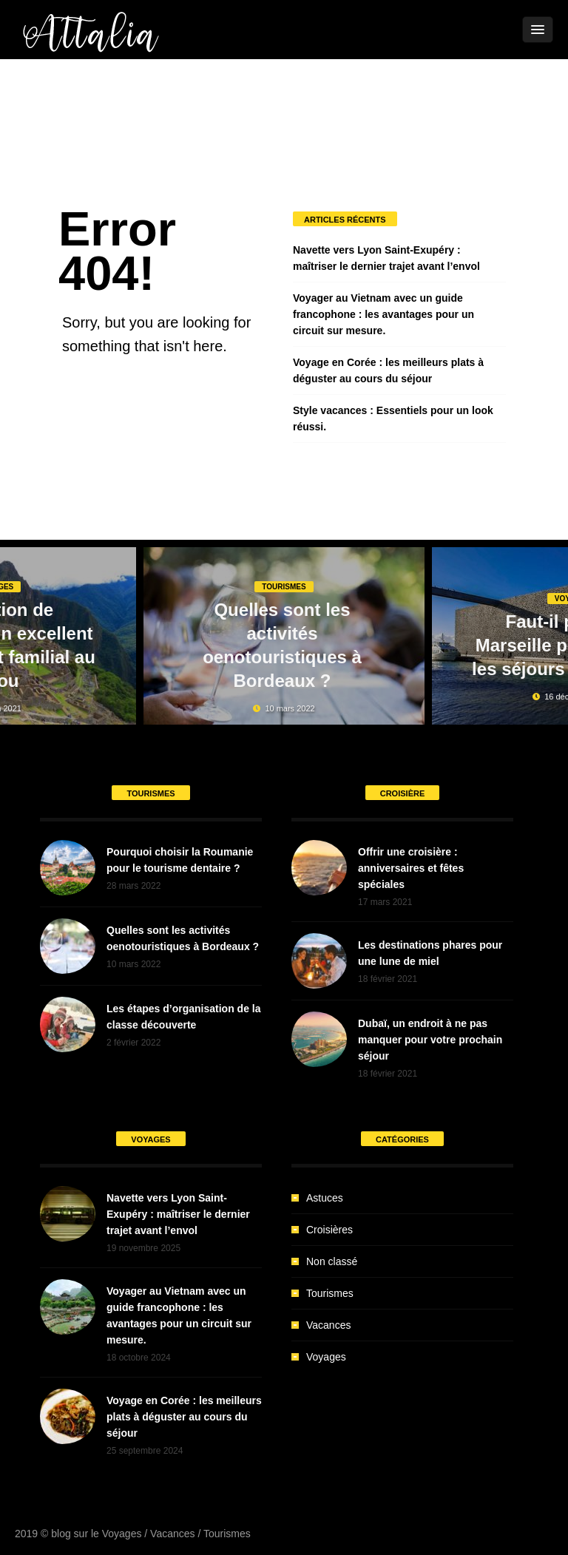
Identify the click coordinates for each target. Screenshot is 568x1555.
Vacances (328, 1325)
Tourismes (283, 587)
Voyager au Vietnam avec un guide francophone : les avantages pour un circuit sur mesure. (383, 314)
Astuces (324, 1198)
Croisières (329, 1230)
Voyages (326, 1357)
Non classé (331, 1261)
